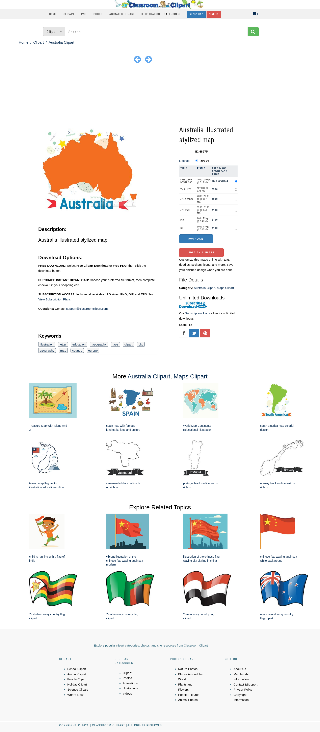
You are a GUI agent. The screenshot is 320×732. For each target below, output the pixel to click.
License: (184, 160)
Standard (204, 161)
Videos (127, 693)
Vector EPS (185, 189)
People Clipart (76, 679)
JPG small (185, 210)
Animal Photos (188, 699)
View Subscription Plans (54, 299)
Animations (130, 683)
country (77, 350)
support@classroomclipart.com (87, 308)
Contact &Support (245, 684)
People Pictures (188, 694)
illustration (47, 344)
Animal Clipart (76, 674)
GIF (182, 228)
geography (47, 350)
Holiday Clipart (77, 684)
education (78, 344)
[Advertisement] (160, 94)
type (115, 344)
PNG (84, 14)
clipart (128, 344)
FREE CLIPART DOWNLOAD (187, 181)
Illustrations (130, 688)
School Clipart (76, 669)
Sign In (214, 14)
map (63, 350)
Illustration (150, 14)
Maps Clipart (225, 288)
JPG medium (186, 199)
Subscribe (196, 14)
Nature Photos (187, 669)
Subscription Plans (197, 313)
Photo (98, 14)
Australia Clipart (61, 42)
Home (53, 14)
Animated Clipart (122, 14)
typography (98, 344)
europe (93, 350)
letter (63, 344)
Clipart (68, 14)
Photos (127, 678)
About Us (240, 669)
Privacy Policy (243, 689)
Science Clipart (77, 689)
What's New (75, 694)
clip (141, 344)
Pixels (201, 168)
